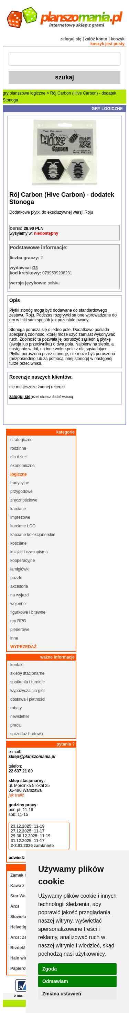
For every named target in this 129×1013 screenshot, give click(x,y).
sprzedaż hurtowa (26, 733)
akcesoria (19, 586)
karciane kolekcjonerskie (32, 534)
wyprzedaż (23, 646)
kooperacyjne (22, 560)
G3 (35, 267)
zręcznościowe (23, 500)
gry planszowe (16, 93)
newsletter (19, 716)
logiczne (37, 93)
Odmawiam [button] (55, 981)
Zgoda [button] (49, 969)
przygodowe (21, 491)
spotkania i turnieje (27, 682)
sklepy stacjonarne (27, 673)
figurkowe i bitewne (27, 612)
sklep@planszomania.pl (32, 756)
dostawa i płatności (27, 699)
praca (15, 725)
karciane (18, 508)
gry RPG (18, 620)
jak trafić (16, 795)
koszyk (118, 39)
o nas (18, 995)
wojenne (18, 603)
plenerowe (19, 629)
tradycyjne (19, 482)
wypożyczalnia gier (27, 690)
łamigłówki (19, 569)
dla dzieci (19, 457)
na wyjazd (19, 595)
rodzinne (18, 448)
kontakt (17, 664)
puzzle (16, 577)
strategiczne (21, 439)
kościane (18, 543)
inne (14, 638)
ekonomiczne (22, 465)
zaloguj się (70, 39)
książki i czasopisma (29, 551)
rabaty (16, 707)
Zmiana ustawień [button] (61, 993)
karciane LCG (22, 526)
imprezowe (20, 517)
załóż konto (96, 39)
